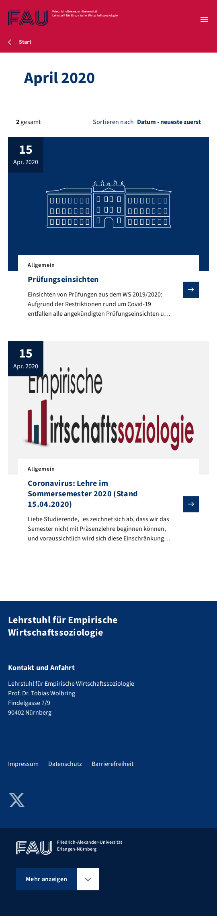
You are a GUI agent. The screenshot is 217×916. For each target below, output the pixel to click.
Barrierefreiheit (112, 764)
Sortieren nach (113, 122)
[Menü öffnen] (204, 19)
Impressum (23, 764)
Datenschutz (65, 764)
